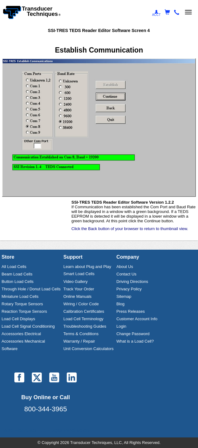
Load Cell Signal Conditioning (28, 326)
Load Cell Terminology (83, 318)
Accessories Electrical (21, 333)
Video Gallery (75, 281)
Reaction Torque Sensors (24, 311)
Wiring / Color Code (81, 304)
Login (121, 326)
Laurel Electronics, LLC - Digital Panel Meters (45, 430)
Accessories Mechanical (23, 341)
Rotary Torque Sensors (22, 304)
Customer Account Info (136, 318)
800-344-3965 (45, 409)
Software (9, 348)
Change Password (132, 333)
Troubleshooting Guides (84, 326)
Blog (120, 304)
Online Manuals (77, 296)
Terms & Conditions (81, 333)
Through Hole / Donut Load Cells (31, 289)
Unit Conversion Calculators (88, 348)
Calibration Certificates (83, 311)
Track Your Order (78, 289)
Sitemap (123, 296)
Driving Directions (132, 281)
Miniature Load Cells (20, 296)
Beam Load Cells (17, 274)
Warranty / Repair (79, 341)
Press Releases (130, 311)
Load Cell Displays (18, 318)
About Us (124, 266)
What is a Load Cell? (135, 341)
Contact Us (126, 274)
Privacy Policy (129, 289)
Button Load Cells (18, 281)
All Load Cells (14, 266)
